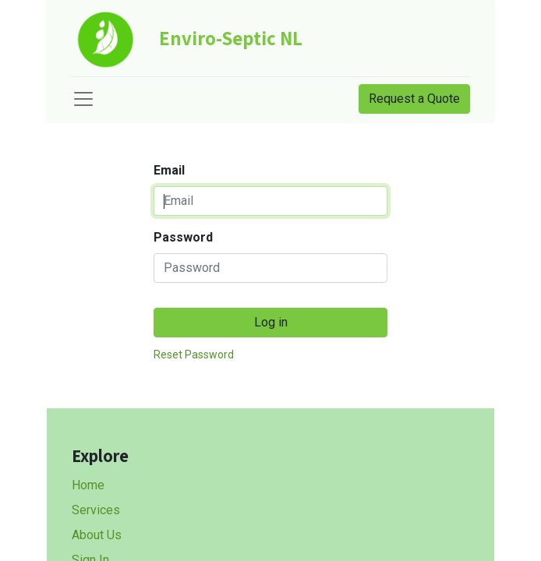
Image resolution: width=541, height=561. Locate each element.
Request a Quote (414, 98)
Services (96, 510)
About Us (97, 534)
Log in (271, 322)
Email (169, 170)
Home (88, 485)
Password (183, 237)
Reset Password (194, 354)
